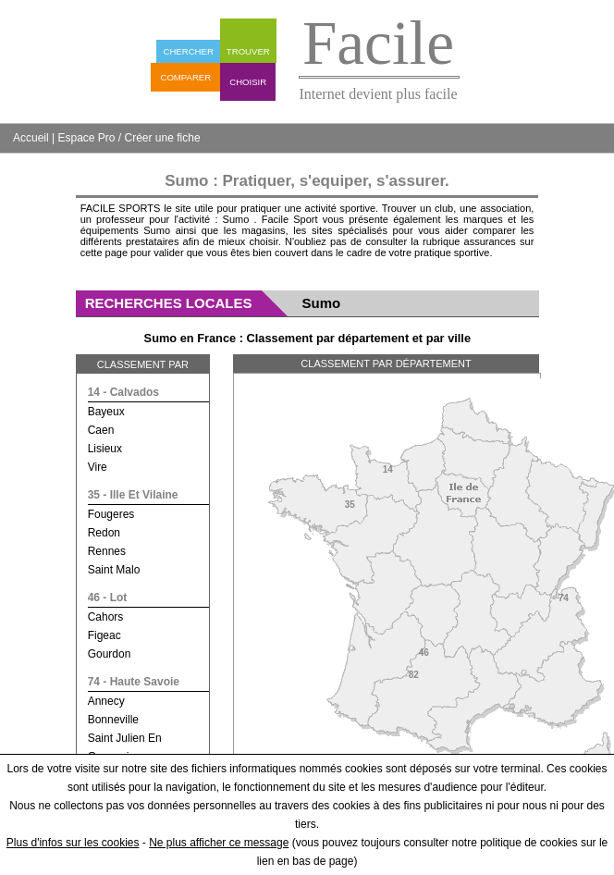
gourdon (109, 653)
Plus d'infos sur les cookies (73, 842)
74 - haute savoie (133, 681)
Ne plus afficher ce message (219, 842)
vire (97, 467)
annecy (106, 701)
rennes (107, 551)
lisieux (105, 448)
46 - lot (108, 597)
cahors (106, 616)
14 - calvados (123, 392)
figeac (104, 635)
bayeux (106, 411)
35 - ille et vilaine (133, 494)
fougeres (111, 514)
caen (101, 430)
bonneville (113, 719)
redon (104, 532)
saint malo (114, 569)
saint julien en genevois (125, 747)
